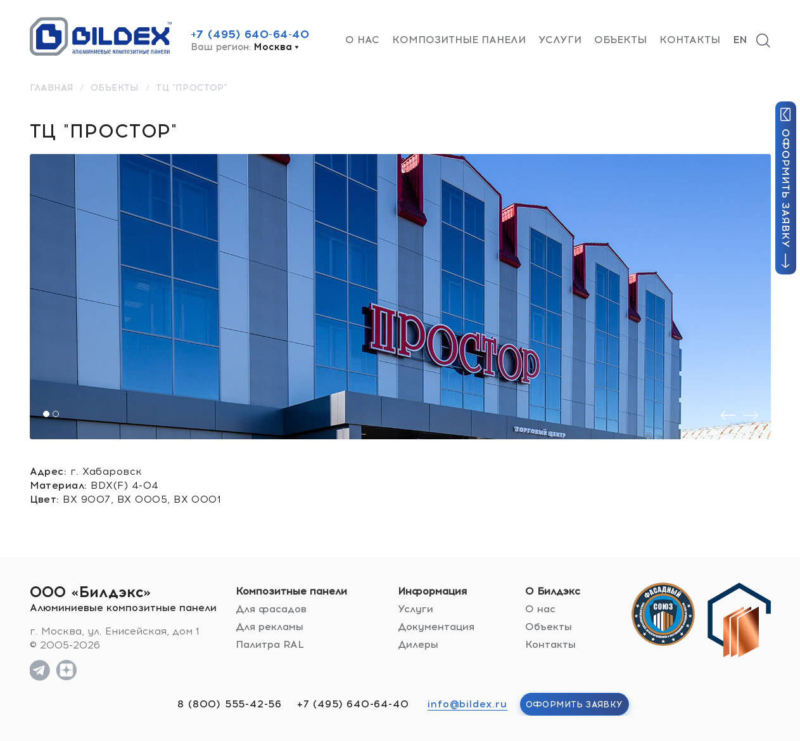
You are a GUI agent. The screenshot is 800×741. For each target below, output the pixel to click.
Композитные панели (459, 40)
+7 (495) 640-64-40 (250, 34)
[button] (46, 414)
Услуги (559, 40)
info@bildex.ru (467, 704)
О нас (362, 40)
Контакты (689, 40)
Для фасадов (271, 609)
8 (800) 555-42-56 (229, 704)
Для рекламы (269, 627)
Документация (436, 627)
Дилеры (418, 644)
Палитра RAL (270, 644)
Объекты (620, 40)
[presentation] (727, 415)
